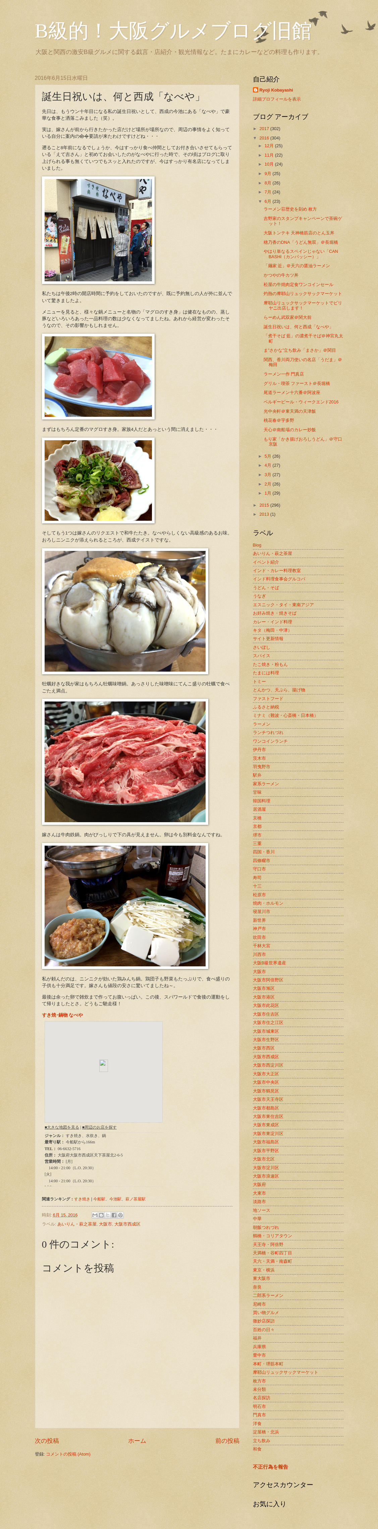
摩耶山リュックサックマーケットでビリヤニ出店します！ (303, 305)
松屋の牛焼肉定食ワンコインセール (298, 284)
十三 (257, 886)
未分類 (259, 1389)
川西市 (259, 954)
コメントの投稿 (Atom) (68, 1454)
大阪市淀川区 (266, 1167)
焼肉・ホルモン (268, 903)
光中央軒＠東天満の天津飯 (290, 411)
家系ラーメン (266, 783)
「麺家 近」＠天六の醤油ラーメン (297, 265)
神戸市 (259, 928)
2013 (264, 514)
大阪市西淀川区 (268, 1065)
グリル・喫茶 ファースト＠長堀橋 (297, 383)
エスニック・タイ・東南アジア (283, 604)
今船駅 (99, 1199)
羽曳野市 (261, 766)
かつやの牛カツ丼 (281, 275)
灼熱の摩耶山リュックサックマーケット (303, 293)
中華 (257, 1218)
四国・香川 (264, 851)
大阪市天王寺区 (268, 1099)
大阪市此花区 (266, 1005)
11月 (270, 155)
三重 (257, 843)
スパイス (261, 655)
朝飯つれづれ (266, 1227)
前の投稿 (227, 1440)
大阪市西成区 (127, 1224)
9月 (269, 173)
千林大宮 (261, 945)
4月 (269, 465)
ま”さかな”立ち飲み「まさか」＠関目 (300, 350)
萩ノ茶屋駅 (135, 1199)
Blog (257, 545)
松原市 (259, 894)
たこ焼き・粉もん (270, 664)
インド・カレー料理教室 (277, 570)
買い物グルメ (266, 1312)
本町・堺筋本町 (268, 1363)
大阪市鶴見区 (266, 1090)
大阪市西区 (264, 1048)
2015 (264, 505)
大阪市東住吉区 (268, 1116)
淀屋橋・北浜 (266, 1431)
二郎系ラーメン (268, 1295)
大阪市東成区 (266, 1124)
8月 (269, 182)
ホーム (137, 1440)
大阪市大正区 (266, 1073)
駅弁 (257, 775)
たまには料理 (266, 672)
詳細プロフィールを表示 (277, 99)
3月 (269, 474)
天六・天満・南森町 (272, 1261)
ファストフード (268, 698)
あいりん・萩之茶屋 (77, 1224)
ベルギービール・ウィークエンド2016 (301, 401)
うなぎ (259, 596)
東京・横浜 (264, 1269)
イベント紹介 (266, 562)
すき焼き (82, 1199)
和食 (257, 1449)
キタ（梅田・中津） (272, 630)
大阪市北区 (264, 1159)
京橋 (257, 817)
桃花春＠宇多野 (279, 420)
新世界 (259, 920)
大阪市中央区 (266, 1082)
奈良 (257, 1287)
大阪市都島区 (266, 1108)
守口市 (259, 868)
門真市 (259, 1414)
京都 (257, 826)
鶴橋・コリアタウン (272, 1235)
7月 (269, 191)
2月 (269, 484)
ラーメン (261, 724)
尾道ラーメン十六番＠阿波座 (292, 392)
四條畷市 (261, 860)
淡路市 (259, 1201)
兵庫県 (259, 1346)
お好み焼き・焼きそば (274, 613)
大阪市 (105, 1224)
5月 (269, 456)
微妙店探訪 (264, 1320)
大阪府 (259, 1184)
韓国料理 (261, 800)
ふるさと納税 (266, 707)
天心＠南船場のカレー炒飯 (290, 429)
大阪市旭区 (264, 988)
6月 (269, 201)
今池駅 (115, 1199)
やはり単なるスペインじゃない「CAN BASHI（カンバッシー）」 (301, 254)
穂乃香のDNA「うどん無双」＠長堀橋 (301, 242)
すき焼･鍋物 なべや (62, 1015)
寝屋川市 (261, 911)
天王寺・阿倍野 (268, 1244)
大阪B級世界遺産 (269, 962)
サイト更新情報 (268, 638)
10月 (270, 164)
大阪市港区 (264, 997)
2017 (264, 128)
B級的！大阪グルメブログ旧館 (173, 31)
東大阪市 (261, 1278)
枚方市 (259, 1380)
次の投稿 (47, 1440)
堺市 (257, 835)
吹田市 (259, 937)
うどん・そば (266, 587)
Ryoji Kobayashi (276, 90)
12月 (270, 145)
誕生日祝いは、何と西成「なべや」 (298, 326)
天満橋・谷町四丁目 (272, 1252)
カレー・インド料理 (272, 621)
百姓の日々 (264, 1329)
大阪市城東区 (266, 1031)
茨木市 (259, 758)
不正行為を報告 (270, 1467)
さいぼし (261, 647)
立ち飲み (261, 1440)
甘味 (257, 792)
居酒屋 (259, 809)
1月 (269, 493)
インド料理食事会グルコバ (279, 578)
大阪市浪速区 (266, 1176)
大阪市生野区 (266, 1039)
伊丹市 (259, 749)
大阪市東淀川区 (268, 1133)
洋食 (257, 1423)
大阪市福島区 (266, 1141)
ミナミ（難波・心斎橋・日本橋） (285, 715)
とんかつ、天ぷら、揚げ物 (279, 689)
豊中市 (259, 1355)
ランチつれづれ (268, 732)
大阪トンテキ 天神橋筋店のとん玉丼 (299, 232)
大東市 (259, 1193)
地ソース (261, 1210)
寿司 (257, 877)
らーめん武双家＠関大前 (288, 317)
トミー (259, 681)
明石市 (259, 1406)
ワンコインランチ (270, 741)
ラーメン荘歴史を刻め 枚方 (290, 209)
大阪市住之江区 (268, 1022)
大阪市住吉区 (266, 1014)
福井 (257, 1338)
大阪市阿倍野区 (268, 979)
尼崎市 (259, 1304)
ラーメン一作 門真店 (284, 374)
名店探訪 (261, 1397)
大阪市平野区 (266, 1150)
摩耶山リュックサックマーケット (285, 1372)
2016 (264, 137)
